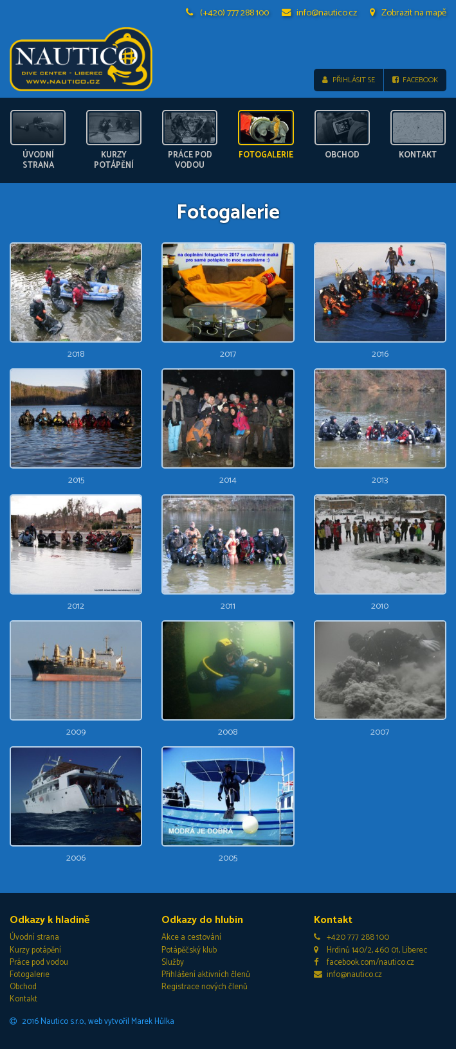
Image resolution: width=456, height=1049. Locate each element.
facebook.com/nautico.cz (364, 962)
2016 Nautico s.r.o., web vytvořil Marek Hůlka (92, 1022)
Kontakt (23, 999)
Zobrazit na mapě (408, 13)
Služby (172, 962)
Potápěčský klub (189, 950)
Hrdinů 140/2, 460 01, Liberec (371, 950)
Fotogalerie (30, 975)
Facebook (415, 80)
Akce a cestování (191, 937)
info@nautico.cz (320, 13)
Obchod (23, 987)
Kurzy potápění (35, 950)
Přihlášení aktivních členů (205, 975)
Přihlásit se (348, 80)
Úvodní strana (34, 937)
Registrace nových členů (204, 987)
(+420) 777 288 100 (228, 13)
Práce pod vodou (39, 962)
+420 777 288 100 (352, 937)
